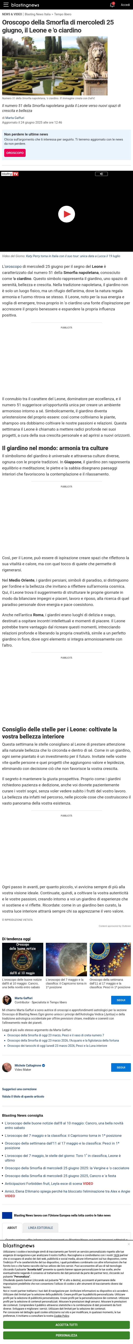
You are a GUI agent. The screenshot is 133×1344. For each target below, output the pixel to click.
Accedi (125, 5)
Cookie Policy (61, 1315)
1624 (116, 1255)
